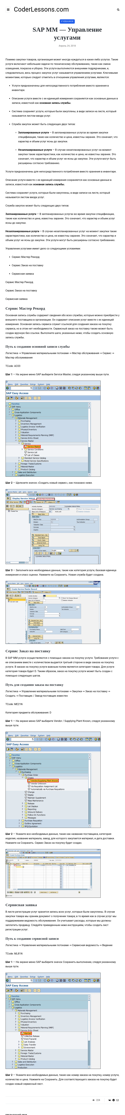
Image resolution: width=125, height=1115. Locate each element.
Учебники (67, 21)
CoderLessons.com (41, 9)
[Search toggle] (117, 9)
